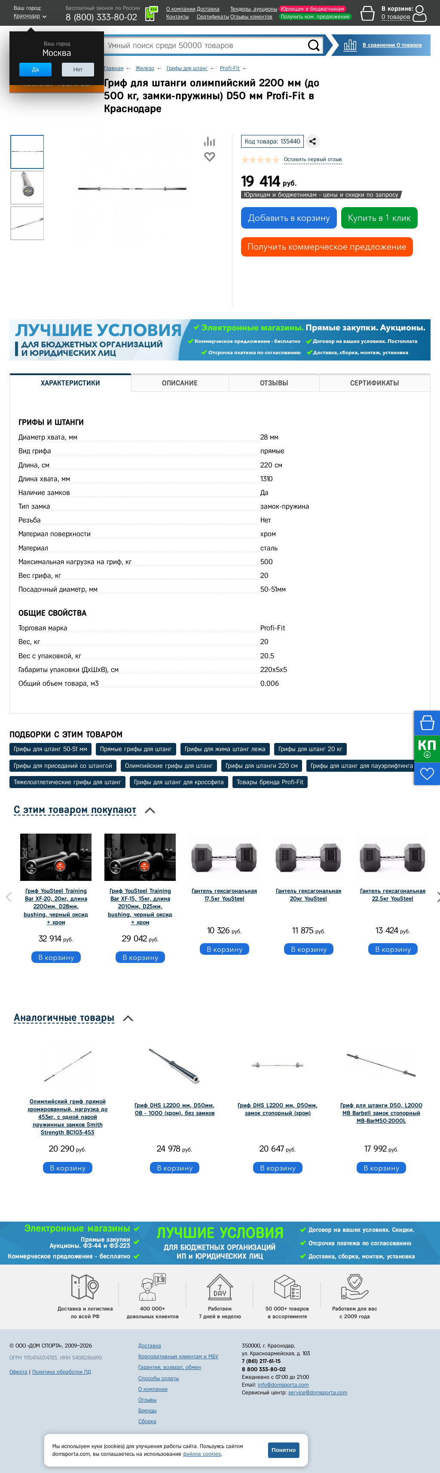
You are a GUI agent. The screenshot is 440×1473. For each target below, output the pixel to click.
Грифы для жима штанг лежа (225, 749)
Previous (8, 897)
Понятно (284, 1450)
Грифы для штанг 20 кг (310, 749)
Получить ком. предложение (315, 16)
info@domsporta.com (283, 1384)
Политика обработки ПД (61, 1372)
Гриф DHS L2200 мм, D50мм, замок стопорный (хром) (278, 1109)
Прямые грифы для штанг (136, 749)
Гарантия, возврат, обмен (169, 1367)
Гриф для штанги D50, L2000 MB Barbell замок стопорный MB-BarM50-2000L (381, 1113)
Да (35, 69)
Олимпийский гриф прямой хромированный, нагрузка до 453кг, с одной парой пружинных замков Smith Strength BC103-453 (67, 1117)
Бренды (147, 1410)
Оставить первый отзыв (313, 159)
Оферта (18, 1372)
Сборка (147, 1421)
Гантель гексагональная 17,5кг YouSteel (224, 895)
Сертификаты (213, 16)
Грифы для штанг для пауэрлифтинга (362, 765)
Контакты (177, 16)
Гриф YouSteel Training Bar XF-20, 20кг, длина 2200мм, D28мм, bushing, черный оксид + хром (56, 907)
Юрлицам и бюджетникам (312, 9)
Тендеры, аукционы (253, 9)
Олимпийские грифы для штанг (169, 765)
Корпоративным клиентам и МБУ (178, 1356)
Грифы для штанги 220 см (262, 765)
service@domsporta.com (317, 1392)
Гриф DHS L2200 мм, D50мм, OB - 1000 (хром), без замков (174, 1109)
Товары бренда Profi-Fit (270, 782)
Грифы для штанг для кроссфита (179, 782)
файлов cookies (202, 1454)
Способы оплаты (158, 1378)
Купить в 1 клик (379, 218)
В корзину (56, 957)
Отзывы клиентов (251, 16)
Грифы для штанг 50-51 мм (50, 749)
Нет (77, 69)
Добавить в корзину (289, 218)
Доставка (208, 9)
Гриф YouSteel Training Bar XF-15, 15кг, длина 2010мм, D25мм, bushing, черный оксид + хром (140, 907)
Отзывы (147, 1400)
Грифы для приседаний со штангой (63, 765)
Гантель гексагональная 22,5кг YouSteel (392, 895)
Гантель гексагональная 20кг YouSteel (308, 895)
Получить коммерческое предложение (327, 246)
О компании (181, 9)
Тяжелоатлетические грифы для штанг (67, 782)
